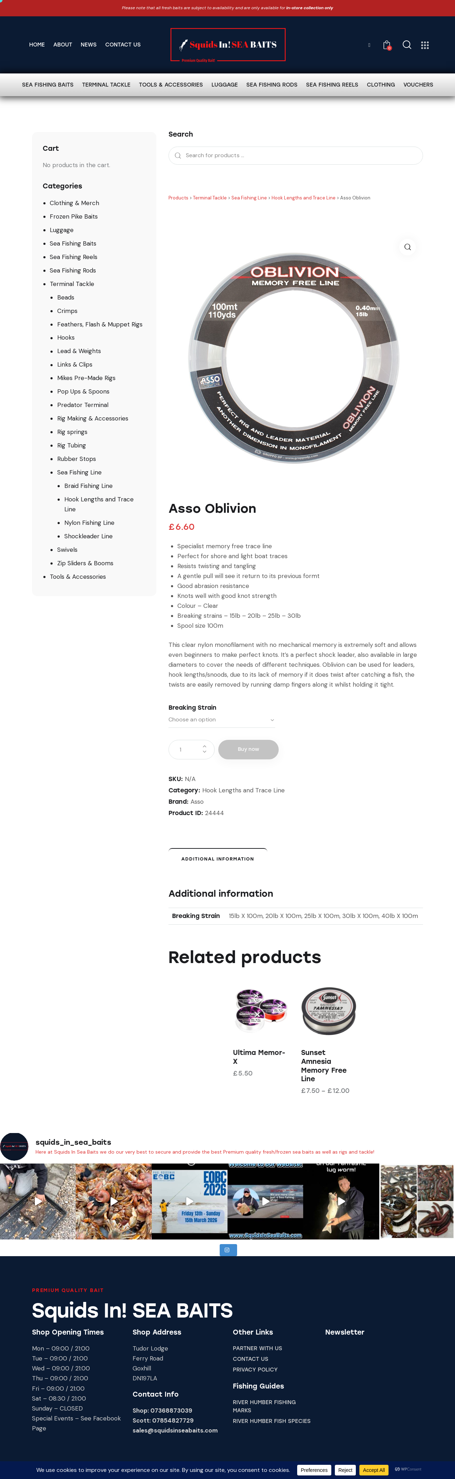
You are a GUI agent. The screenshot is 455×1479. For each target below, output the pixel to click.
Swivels (67, 550)
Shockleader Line (88, 536)
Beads (65, 297)
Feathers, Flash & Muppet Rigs (100, 324)
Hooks (66, 337)
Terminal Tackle (72, 284)
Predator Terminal (82, 405)
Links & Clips (74, 364)
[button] (407, 247)
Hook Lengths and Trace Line (243, 790)
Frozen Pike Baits (74, 216)
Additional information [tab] (217, 859)
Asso (197, 802)
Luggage (62, 230)
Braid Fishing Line (88, 486)
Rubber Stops (76, 459)
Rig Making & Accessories (92, 418)
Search (175, 155)
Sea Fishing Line (79, 472)
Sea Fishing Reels (73, 257)
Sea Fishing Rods (73, 270)
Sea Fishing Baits (73, 243)
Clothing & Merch (74, 203)
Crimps (67, 311)
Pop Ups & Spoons (83, 391)
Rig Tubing (71, 445)
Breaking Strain (192, 707)
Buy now (248, 749)
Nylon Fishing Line (89, 523)
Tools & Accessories (78, 577)
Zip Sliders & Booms (85, 563)
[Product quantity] (191, 749)
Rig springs (72, 432)
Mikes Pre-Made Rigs (86, 378)
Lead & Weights (79, 351)
